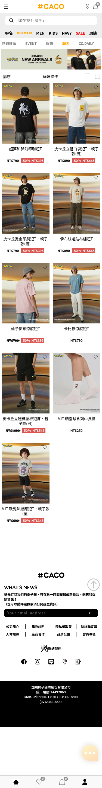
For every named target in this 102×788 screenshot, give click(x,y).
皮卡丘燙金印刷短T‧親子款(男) (26, 241)
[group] (26, 113)
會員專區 (89, 634)
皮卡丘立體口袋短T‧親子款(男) (76, 151)
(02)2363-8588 (50, 701)
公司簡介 (12, 626)
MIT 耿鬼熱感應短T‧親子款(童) (25, 511)
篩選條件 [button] (50, 76)
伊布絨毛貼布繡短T (76, 238)
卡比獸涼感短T (76, 328)
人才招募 (12, 634)
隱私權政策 (63, 626)
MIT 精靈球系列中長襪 (76, 418)
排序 (7, 76)
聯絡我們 (51, 648)
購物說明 (38, 626)
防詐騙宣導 (89, 626)
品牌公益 (63, 634)
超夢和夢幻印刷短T (25, 148)
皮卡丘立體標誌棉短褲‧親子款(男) (25, 421)
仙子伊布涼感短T (25, 328)
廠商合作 (38, 634)
